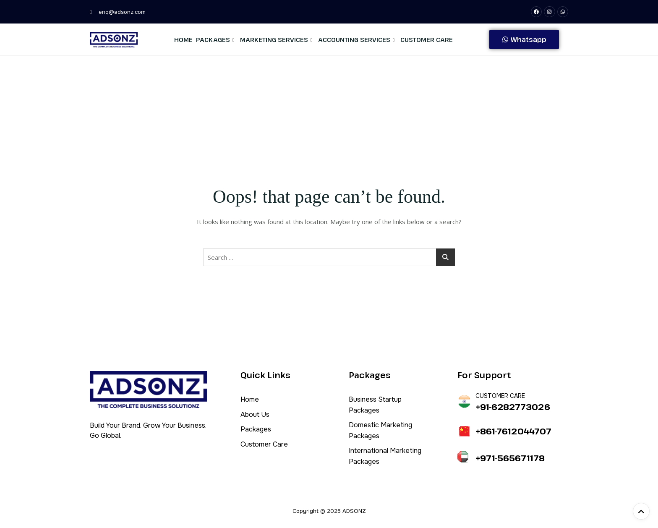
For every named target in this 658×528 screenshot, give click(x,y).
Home (183, 39)
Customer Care (426, 39)
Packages (215, 39)
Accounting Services (356, 39)
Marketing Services (276, 39)
